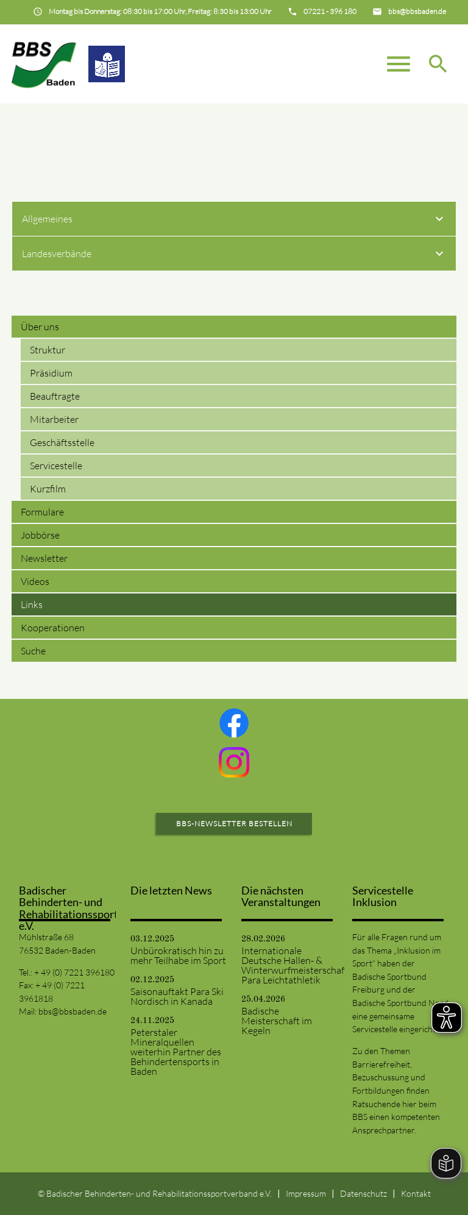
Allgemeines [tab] (234, 220)
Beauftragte (55, 396)
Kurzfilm (48, 489)
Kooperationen (53, 628)
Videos (35, 581)
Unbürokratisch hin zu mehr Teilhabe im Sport (178, 955)
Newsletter (44, 558)
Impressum (306, 1193)
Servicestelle (56, 465)
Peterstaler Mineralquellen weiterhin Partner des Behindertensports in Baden (175, 1051)
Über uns (40, 327)
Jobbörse (40, 535)
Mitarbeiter (54, 419)
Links (32, 604)
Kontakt (416, 1193)
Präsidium (51, 373)
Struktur (47, 350)
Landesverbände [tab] (234, 255)
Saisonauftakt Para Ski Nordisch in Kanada (177, 996)
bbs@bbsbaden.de (72, 1011)
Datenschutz (363, 1193)
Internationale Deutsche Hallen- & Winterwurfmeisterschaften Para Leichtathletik (289, 965)
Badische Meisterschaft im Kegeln (276, 1020)
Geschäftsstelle (62, 442)
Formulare (42, 512)
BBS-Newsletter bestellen (234, 823)
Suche (33, 651)
